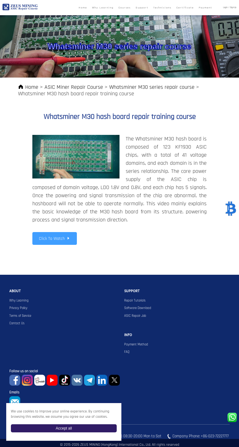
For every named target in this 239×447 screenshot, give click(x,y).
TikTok (64, 380)
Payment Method (136, 344)
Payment (205, 8)
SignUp (233, 8)
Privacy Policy (18, 308)
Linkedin (101, 380)
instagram (27, 380)
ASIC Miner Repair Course (74, 87)
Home (83, 8)
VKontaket (77, 380)
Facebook (14, 380)
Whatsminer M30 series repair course (151, 87)
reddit (39, 380)
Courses (125, 8)
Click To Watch (54, 238)
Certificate (185, 8)
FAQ (126, 352)
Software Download (137, 308)
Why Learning (103, 8)
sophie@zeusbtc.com (14, 401)
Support (142, 8)
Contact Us (17, 323)
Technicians (162, 8)
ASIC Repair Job (135, 316)
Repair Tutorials (135, 300)
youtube (52, 380)
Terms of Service (20, 316)
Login (225, 8)
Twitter (114, 380)
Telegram (89, 380)
